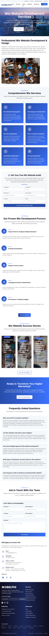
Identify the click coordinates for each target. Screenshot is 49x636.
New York (4, 626)
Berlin (9, 627)
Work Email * (6, 193)
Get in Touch (19, 29)
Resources (36, 4)
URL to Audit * (28, 193)
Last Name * (28, 187)
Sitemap (45, 633)
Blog (27, 609)
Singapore (4, 627)
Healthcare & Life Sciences (8, 609)
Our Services (30, 29)
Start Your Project (24, 315)
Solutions (45, 1)
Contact (44, 4)
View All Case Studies (24, 372)
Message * (6, 520)
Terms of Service (39, 633)
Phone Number (28, 513)
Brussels (24, 627)
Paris (14, 627)
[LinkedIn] (3, 577)
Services (18, 4)
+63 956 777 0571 (10, 557)
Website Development (31, 598)
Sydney (41, 626)
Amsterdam (31, 627)
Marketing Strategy (30, 600)
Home (12, 4)
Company (6, 198)
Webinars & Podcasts (31, 617)
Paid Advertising (29, 593)
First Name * (6, 187)
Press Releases (29, 613)
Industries (29, 4)
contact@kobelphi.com (11, 552)
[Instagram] (10, 577)
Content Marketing (30, 596)
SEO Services (29, 591)
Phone (26, 198)
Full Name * (6, 506)
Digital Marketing (30, 589)
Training (31, 1)
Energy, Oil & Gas (6, 615)
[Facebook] (6, 577)
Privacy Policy (31, 633)
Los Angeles (28, 626)
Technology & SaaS (6, 611)
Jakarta (21, 626)
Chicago (15, 626)
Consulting (26, 1)
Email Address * (29, 506)
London (9, 626)
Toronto (35, 626)
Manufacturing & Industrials (8, 613)
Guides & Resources (30, 615)
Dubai (19, 627)
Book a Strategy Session (24, 397)
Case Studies (29, 611)
